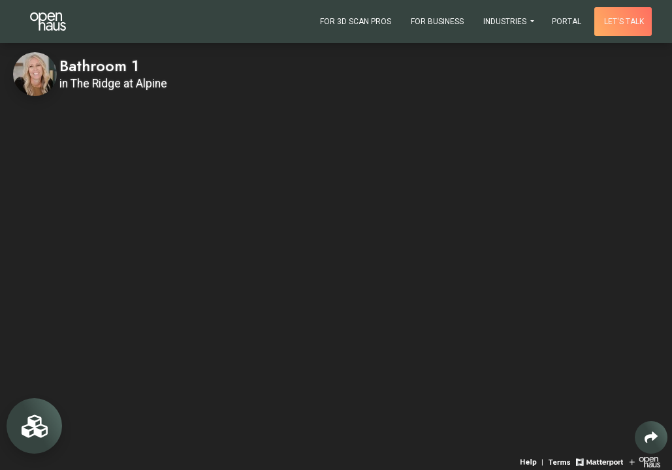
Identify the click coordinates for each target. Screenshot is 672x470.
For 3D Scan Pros (355, 21)
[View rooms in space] (34, 426)
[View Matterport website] (599, 461)
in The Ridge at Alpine (113, 83)
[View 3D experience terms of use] (561, 461)
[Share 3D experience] (651, 437)
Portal (566, 21)
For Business (437, 21)
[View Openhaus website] (645, 461)
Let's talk (624, 21)
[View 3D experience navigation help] (532, 461)
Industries (505, 21)
